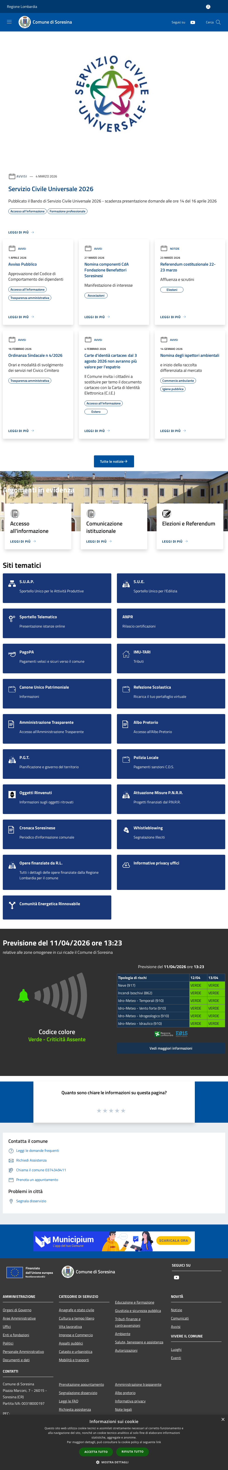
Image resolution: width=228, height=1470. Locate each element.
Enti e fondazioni (16, 1335)
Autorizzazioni (126, 1350)
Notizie (170, 248)
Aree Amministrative (19, 1318)
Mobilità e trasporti (74, 1360)
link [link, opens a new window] (158, 1442)
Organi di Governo (17, 1310)
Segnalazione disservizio (78, 1392)
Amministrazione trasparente (138, 1384)
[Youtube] (191, 22)
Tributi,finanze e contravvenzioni (128, 1322)
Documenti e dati (16, 1360)
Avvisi (21, 176)
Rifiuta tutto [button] (133, 1452)
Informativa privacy (130, 1401)
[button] (114, 1462)
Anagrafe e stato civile (76, 1310)
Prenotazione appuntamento (81, 1384)
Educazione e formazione (134, 1302)
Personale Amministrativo (23, 1351)
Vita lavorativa (70, 1326)
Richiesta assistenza (75, 1409)
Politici (8, 1343)
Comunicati (180, 1318)
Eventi (176, 1358)
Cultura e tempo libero (76, 1318)
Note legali (123, 1409)
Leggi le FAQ (68, 1401)
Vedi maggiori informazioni (171, 1048)
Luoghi (176, 1349)
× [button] (223, 1419)
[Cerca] (218, 22)
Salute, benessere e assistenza (139, 1342)
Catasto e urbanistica (75, 1351)
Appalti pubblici (71, 1343)
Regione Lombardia (22, 6)
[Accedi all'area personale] (208, 6)
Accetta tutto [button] (96, 1452)
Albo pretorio (125, 1392)
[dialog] (114, 1442)
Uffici (7, 1326)
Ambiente (122, 1333)
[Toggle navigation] (9, 22)
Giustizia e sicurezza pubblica (138, 1310)
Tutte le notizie (114, 461)
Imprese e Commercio (76, 1335)
